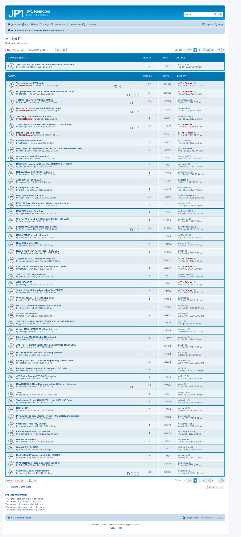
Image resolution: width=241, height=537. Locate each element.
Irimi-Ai (22, 245)
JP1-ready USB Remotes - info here (34, 116)
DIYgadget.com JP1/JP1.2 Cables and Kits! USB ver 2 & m (45, 91)
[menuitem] (25, 24)
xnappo (22, 457)
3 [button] (203, 50)
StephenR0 (24, 213)
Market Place (16, 39)
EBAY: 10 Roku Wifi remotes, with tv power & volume (42, 203)
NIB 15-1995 (22, 408)
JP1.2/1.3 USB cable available (31, 274)
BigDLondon (25, 229)
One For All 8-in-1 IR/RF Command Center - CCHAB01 (43, 219)
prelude (22, 94)
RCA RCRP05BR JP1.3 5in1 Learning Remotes (39, 353)
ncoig (21, 316)
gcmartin (23, 276)
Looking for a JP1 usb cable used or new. (36, 227)
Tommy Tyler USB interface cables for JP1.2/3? (39, 290)
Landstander (25, 292)
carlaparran (24, 426)
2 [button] (199, 50)
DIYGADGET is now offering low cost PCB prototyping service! (47, 416)
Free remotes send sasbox (29, 140)
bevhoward (186, 274)
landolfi (22, 363)
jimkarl (184, 298)
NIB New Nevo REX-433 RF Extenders (35, 172)
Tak (182, 368)
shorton (22, 347)
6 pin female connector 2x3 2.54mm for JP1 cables (41, 266)
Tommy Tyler (25, 102)
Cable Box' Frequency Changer (31, 424)
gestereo (185, 219)
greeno (22, 339)
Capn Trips (24, 198)
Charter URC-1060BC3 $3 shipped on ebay (37, 329)
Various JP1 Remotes (27, 313)
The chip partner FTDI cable (30, 83)
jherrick (22, 410)
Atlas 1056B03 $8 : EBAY (28, 180)
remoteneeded (26, 261)
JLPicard (23, 143)
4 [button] (208, 50)
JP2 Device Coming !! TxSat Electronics (36, 376)
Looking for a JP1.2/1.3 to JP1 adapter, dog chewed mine (44, 360)
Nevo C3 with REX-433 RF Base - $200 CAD (37, 251)
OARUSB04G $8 (24, 282)
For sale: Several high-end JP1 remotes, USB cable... (42, 368)
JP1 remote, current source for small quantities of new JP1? (46, 345)
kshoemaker (25, 151)
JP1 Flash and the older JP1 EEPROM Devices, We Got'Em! (45, 64)
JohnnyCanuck (26, 253)
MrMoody (185, 100)
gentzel (184, 392)
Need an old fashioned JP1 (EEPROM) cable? (38, 108)
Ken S (22, 67)
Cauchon (23, 442)
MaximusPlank (187, 195)
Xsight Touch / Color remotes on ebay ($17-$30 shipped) (44, 124)
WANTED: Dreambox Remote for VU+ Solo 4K (39, 306)
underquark (186, 116)
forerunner (24, 174)
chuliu (22, 190)
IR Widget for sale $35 (27, 187)
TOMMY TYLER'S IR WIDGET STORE (34, 100)
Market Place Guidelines (28, 133)
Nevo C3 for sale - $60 (27, 243)
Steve (21, 378)
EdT (182, 345)
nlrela (21, 308)
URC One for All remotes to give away (35, 298)
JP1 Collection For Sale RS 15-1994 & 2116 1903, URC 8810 (45, 321)
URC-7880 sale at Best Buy (29, 211)
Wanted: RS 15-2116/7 (27, 447)
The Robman (25, 85)
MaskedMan (25, 205)
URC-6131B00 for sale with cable (32, 235)
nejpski (22, 473)
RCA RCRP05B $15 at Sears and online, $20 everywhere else (46, 384)
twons (22, 221)
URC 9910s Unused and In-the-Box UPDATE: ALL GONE (44, 164)
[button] (189, 50)
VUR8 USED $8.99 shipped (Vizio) (33, 471)
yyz (20, 323)
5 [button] (212, 50)
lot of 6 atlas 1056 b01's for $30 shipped (36, 337)
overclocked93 (187, 227)
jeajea (22, 182)
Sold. (18, 392)
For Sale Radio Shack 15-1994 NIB (33, 431)
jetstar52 (185, 471)
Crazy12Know (25, 434)
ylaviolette (185, 187)
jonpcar (22, 166)
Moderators (22, 43)
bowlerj (22, 402)
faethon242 (24, 395)
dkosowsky (186, 447)
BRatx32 (23, 237)
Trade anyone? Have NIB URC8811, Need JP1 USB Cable (44, 400)
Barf (182, 251)
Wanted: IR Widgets (26, 439)
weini (21, 370)
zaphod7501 (186, 424)
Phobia (22, 449)
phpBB (105, 524)
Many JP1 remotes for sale (29, 195)
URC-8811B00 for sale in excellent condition (38, 463)
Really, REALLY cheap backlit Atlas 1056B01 (38, 455)
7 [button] (219, 50)
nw (182, 384)
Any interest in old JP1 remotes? (32, 156)
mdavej (22, 127)
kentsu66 (23, 158)
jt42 (21, 300)
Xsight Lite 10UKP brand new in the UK (35, 259)
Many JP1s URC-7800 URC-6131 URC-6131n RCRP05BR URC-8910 (49, 148)
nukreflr (184, 108)
